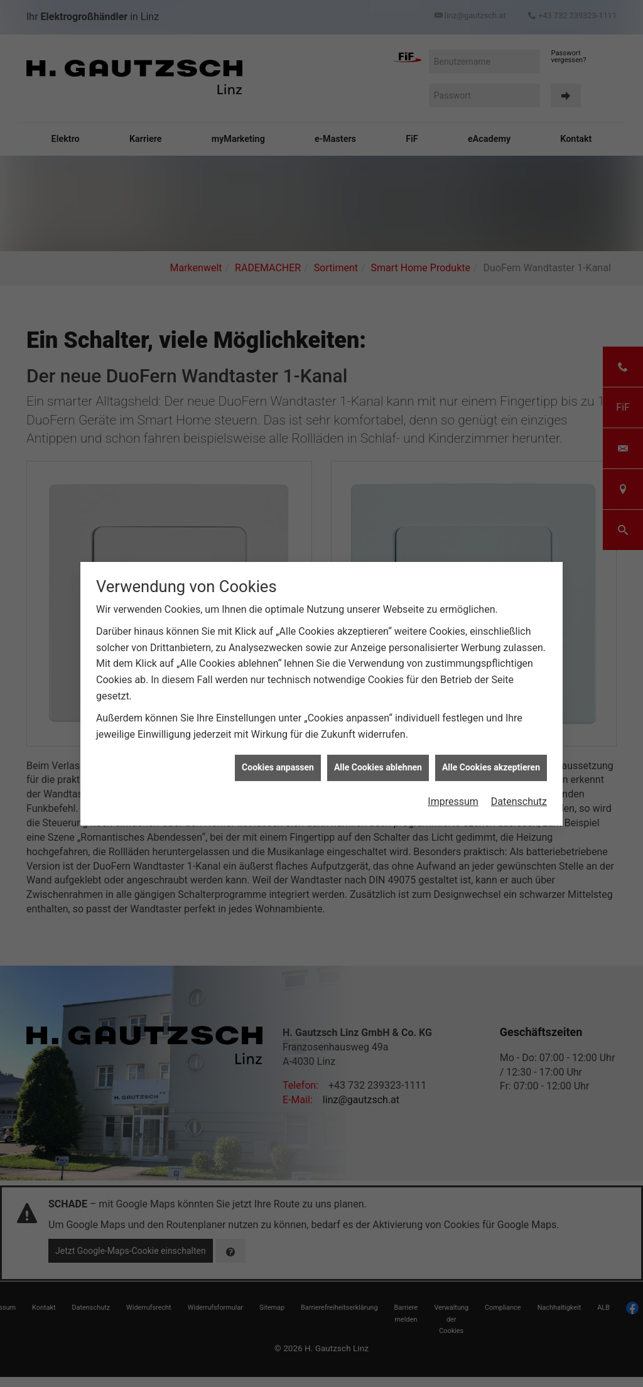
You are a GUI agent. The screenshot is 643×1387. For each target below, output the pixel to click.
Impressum (453, 797)
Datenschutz (519, 797)
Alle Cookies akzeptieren (491, 763)
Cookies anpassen (278, 763)
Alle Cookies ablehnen (378, 763)
